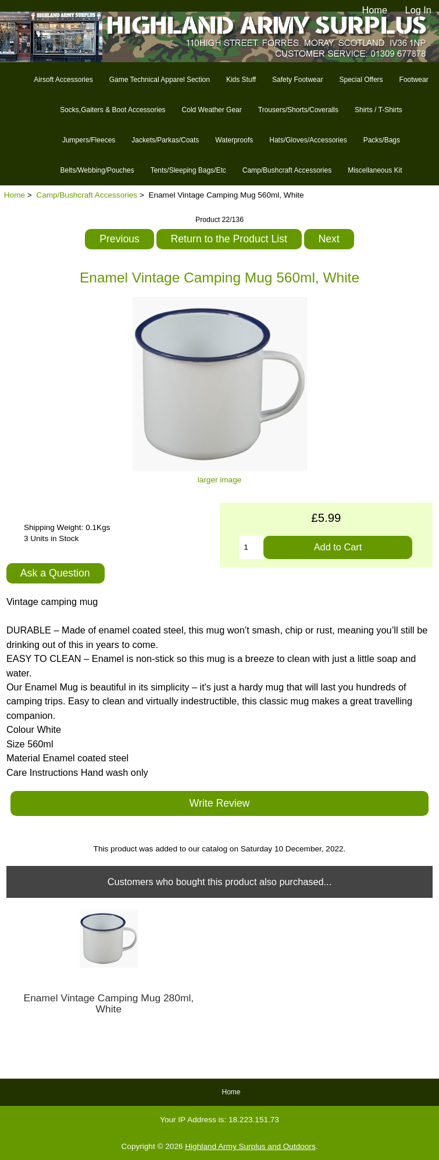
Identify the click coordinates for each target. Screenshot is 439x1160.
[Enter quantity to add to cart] (251, 547)
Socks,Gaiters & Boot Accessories (112, 110)
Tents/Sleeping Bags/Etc (188, 170)
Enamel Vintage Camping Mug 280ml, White (109, 1004)
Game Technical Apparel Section (159, 80)
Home (374, 10)
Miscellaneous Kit (375, 170)
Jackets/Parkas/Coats (165, 140)
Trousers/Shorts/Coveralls (298, 110)
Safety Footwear (297, 80)
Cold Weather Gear (212, 110)
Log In (418, 10)
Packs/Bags (381, 140)
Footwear (414, 80)
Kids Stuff (241, 80)
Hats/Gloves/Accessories (308, 140)
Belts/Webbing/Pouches (97, 170)
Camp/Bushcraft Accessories (86, 195)
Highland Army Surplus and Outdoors (250, 1146)
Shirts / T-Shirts (378, 110)
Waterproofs (234, 140)
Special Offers (361, 80)
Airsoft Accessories (63, 80)
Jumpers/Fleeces (88, 140)
